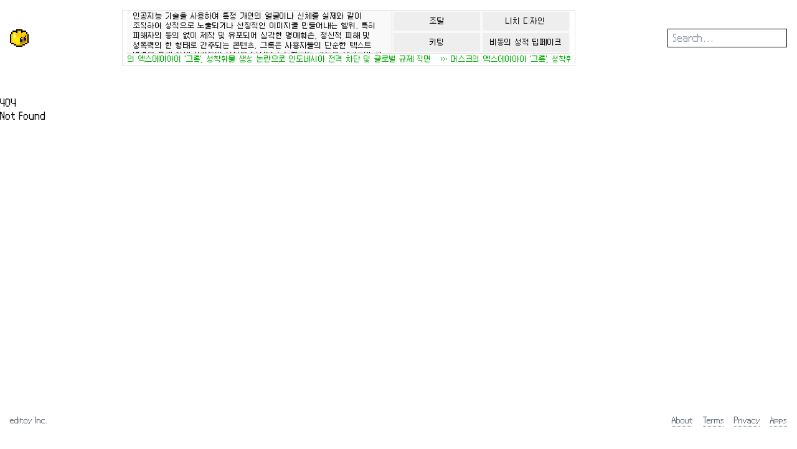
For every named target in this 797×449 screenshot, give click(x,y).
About (682, 420)
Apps (778, 420)
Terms (713, 420)
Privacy (747, 420)
